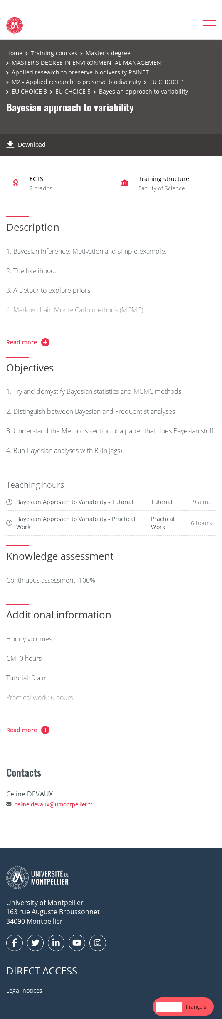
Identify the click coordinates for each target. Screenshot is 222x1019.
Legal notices (24, 990)
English (169, 1006)
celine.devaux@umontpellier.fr (53, 804)
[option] (196, 1007)
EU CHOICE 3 (29, 91)
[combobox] (169, 1007)
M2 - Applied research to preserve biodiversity (76, 82)
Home (14, 53)
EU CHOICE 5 (73, 91)
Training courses (54, 53)
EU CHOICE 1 (167, 82)
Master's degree (108, 53)
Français (196, 1006)
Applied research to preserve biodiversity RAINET (80, 72)
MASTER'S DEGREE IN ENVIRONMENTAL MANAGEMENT (88, 63)
